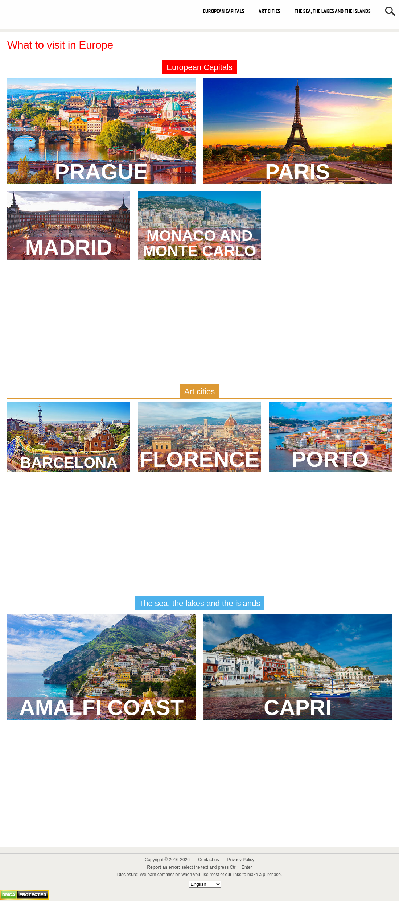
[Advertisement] (199, 324)
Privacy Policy (241, 859)
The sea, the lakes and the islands (333, 11)
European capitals (223, 11)
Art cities (269, 11)
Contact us (208, 859)
